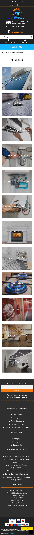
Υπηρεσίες (20, 52)
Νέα (15, 5)
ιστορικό (16, 442)
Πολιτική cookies (16, 418)
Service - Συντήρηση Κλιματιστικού (16, 474)
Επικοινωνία (22, 5)
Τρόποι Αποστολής (16, 424)
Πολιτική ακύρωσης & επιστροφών (16, 427)
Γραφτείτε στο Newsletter (17, 383)
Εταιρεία (16, 439)
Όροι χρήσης (16, 415)
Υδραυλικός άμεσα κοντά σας (16, 471)
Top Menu (13, 52)
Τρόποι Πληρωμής (16, 421)
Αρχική (10, 5)
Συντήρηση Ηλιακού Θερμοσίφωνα (16, 456)
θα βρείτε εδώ (11, 533)
